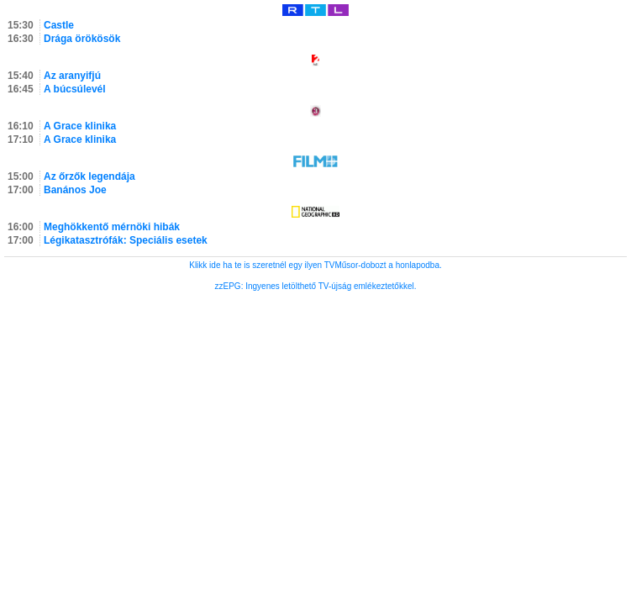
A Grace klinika (80, 126)
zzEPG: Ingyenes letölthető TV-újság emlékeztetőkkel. (316, 286)
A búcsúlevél (75, 89)
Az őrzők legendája (89, 176)
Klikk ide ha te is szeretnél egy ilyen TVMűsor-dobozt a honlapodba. (315, 265)
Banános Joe (75, 190)
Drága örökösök (82, 39)
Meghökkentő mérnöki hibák (112, 227)
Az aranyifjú (72, 76)
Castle (59, 25)
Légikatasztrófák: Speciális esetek (126, 240)
